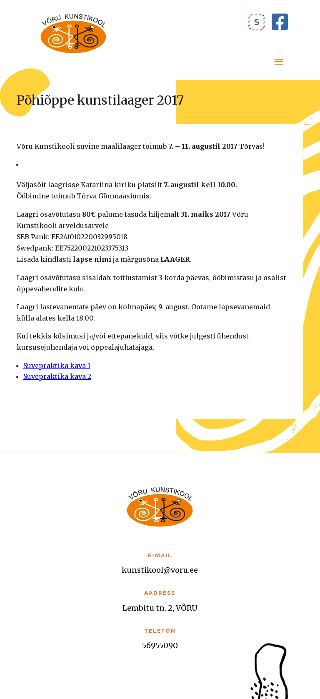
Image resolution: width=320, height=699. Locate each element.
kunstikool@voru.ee (160, 570)
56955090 (160, 645)
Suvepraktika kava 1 (56, 365)
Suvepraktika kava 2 (57, 376)
